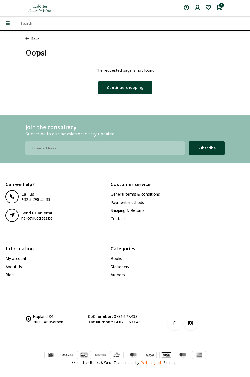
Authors (118, 274)
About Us (13, 266)
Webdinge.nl (151, 362)
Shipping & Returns (128, 210)
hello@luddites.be (37, 218)
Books (116, 258)
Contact (118, 218)
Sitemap (170, 362)
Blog (9, 274)
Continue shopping (125, 87)
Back (32, 38)
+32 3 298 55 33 (35, 199)
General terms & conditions (135, 194)
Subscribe (206, 148)
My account (16, 258)
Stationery (120, 266)
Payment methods (127, 202)
